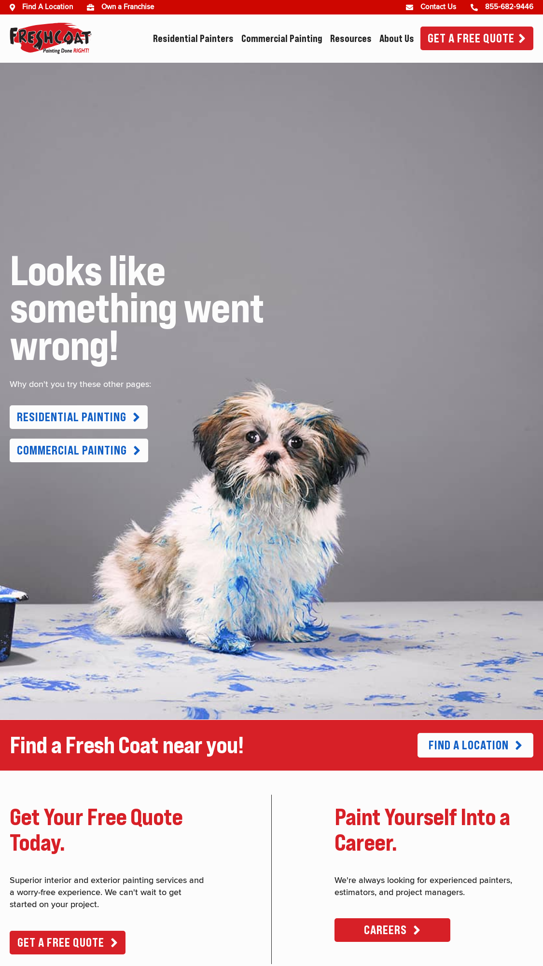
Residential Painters (193, 38)
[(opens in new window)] (94, 7)
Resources (351, 38)
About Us (396, 38)
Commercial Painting (281, 38)
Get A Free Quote (471, 38)
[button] (79, 417)
